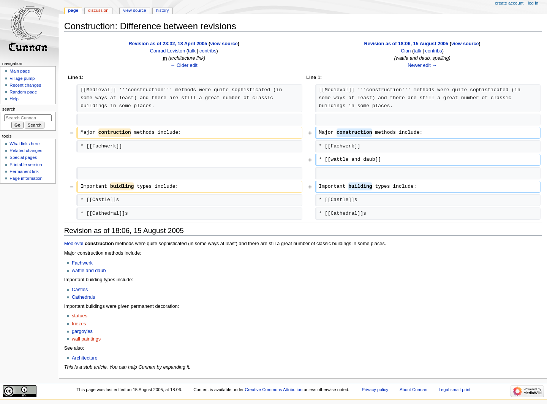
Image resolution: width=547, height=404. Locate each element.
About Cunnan (413, 389)
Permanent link (23, 171)
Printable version (25, 164)
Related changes (25, 150)
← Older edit (184, 65)
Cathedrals (83, 297)
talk (192, 51)
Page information (26, 178)
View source (134, 10)
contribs (207, 51)
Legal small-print (455, 389)
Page (73, 10)
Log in (533, 3)
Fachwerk (82, 263)
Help (14, 99)
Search (9, 109)
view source (224, 43)
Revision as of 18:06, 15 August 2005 (406, 43)
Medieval (74, 243)
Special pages (23, 157)
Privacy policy (375, 389)
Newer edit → (422, 65)
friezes (79, 323)
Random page (23, 92)
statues (79, 315)
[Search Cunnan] (28, 117)
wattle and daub (89, 270)
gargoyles (82, 331)
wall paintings (86, 339)
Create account (509, 3)
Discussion (98, 10)
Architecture (85, 358)
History (162, 10)
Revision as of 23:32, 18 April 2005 (168, 43)
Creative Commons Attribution (274, 389)
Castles (80, 289)
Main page (19, 71)
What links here (24, 143)
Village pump (22, 78)
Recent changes (25, 85)
